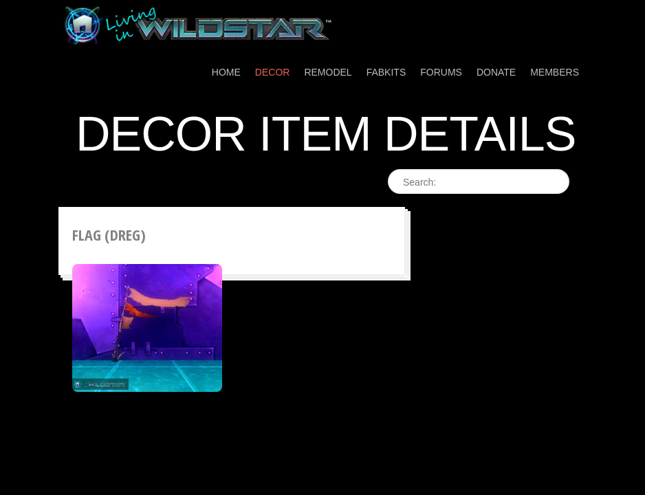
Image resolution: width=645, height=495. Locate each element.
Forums (441, 72)
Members (554, 72)
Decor (272, 72)
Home (226, 72)
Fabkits (386, 72)
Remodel (327, 72)
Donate (496, 72)
